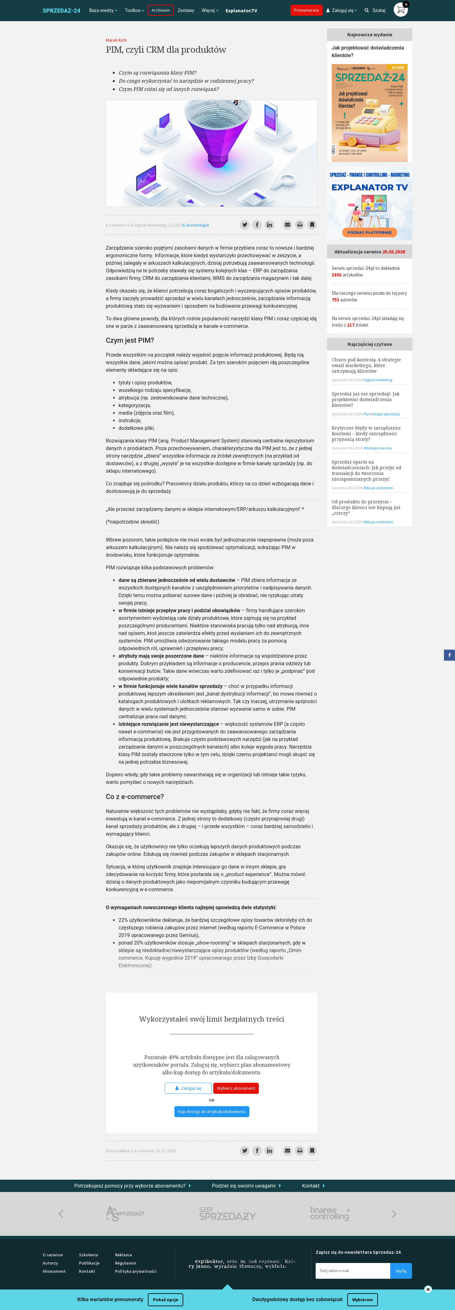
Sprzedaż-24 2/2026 (348, 379)
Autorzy (50, 1263)
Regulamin (125, 1263)
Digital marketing (378, 379)
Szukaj (375, 10)
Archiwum (161, 10)
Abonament (54, 1271)
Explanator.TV (241, 10)
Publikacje (89, 1263)
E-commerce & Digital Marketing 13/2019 (144, 225)
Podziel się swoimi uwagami (244, 1186)
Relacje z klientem (378, 487)
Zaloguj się (188, 1088)
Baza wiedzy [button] (101, 10)
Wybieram (362, 1299)
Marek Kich (116, 40)
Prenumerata (306, 10)
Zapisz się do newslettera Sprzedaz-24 (358, 1252)
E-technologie (196, 225)
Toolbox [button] (133, 10)
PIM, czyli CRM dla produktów (166, 49)
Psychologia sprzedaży (382, 414)
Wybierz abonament (236, 1088)
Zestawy (186, 10)
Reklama (123, 1255)
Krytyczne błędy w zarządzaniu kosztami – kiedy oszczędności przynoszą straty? (366, 433)
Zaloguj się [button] (340, 10)
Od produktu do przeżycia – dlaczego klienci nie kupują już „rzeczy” (366, 507)
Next (394, 1214)
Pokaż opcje (165, 1299)
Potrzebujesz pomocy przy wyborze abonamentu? (129, 1186)
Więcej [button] (208, 10)
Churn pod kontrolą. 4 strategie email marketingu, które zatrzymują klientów (366, 365)
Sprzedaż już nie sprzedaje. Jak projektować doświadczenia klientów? (365, 399)
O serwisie (53, 1255)
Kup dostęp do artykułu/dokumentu (212, 1111)
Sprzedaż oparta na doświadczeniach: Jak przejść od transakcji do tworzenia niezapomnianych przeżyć (366, 470)
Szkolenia (88, 1255)
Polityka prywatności (136, 1271)
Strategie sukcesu (378, 448)
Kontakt (310, 1186)
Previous (60, 1214)
